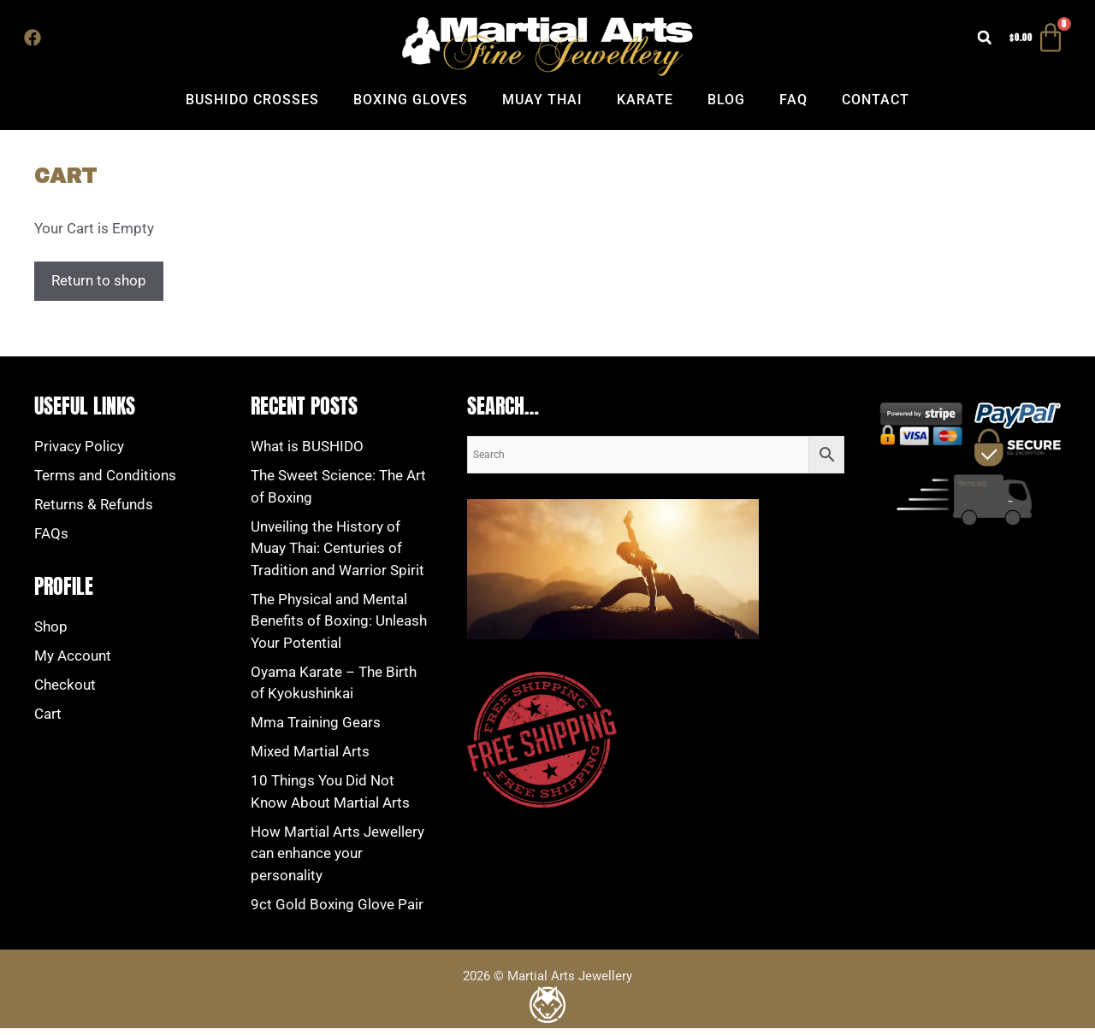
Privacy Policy (79, 453)
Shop (51, 633)
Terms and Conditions (105, 482)
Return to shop (98, 287)
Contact (875, 106)
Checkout (65, 691)
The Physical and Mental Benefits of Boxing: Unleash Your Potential (339, 627)
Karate (645, 106)
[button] (961, 41)
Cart (48, 720)
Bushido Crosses (252, 106)
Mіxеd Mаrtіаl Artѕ (310, 758)
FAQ (793, 106)
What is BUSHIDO (307, 453)
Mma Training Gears (316, 729)
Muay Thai (542, 106)
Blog (726, 106)
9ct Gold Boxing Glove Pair (337, 911)
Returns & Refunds (93, 511)
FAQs (51, 540)
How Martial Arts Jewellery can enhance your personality (337, 860)
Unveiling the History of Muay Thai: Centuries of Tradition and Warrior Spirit (337, 555)
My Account (72, 662)
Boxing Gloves (410, 106)
